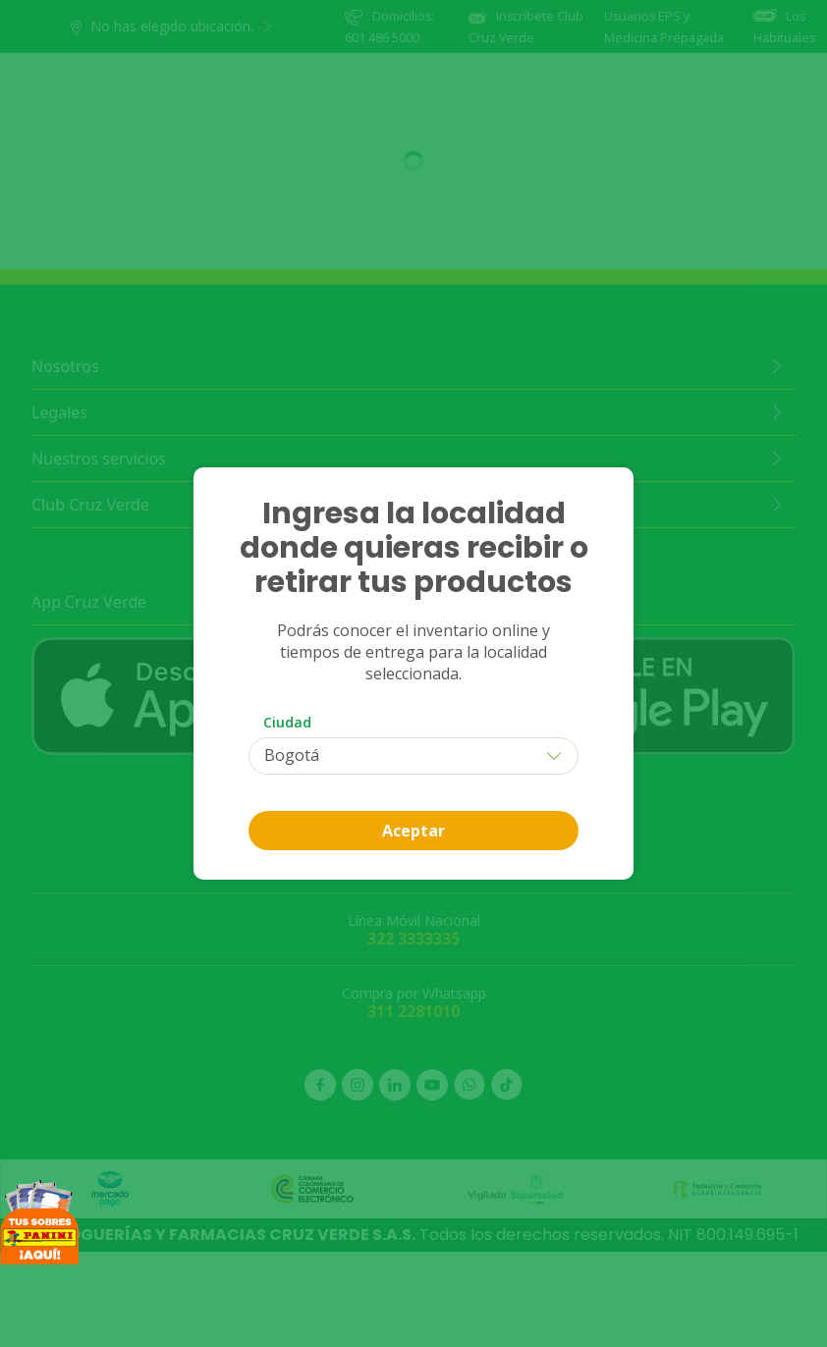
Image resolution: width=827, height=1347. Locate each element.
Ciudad (287, 722)
